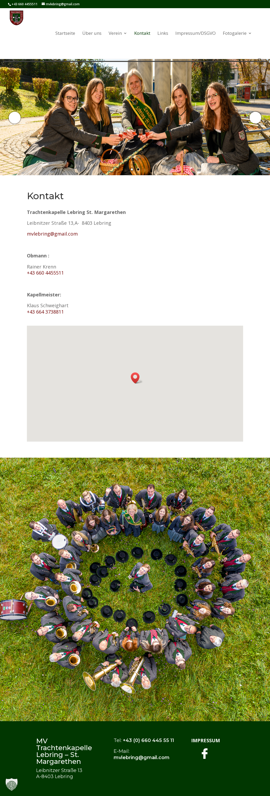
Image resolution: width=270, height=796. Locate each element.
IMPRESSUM (205, 740)
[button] (137, 378)
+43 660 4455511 (45, 273)
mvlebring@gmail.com (52, 234)
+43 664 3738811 (45, 312)
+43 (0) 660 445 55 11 (148, 740)
